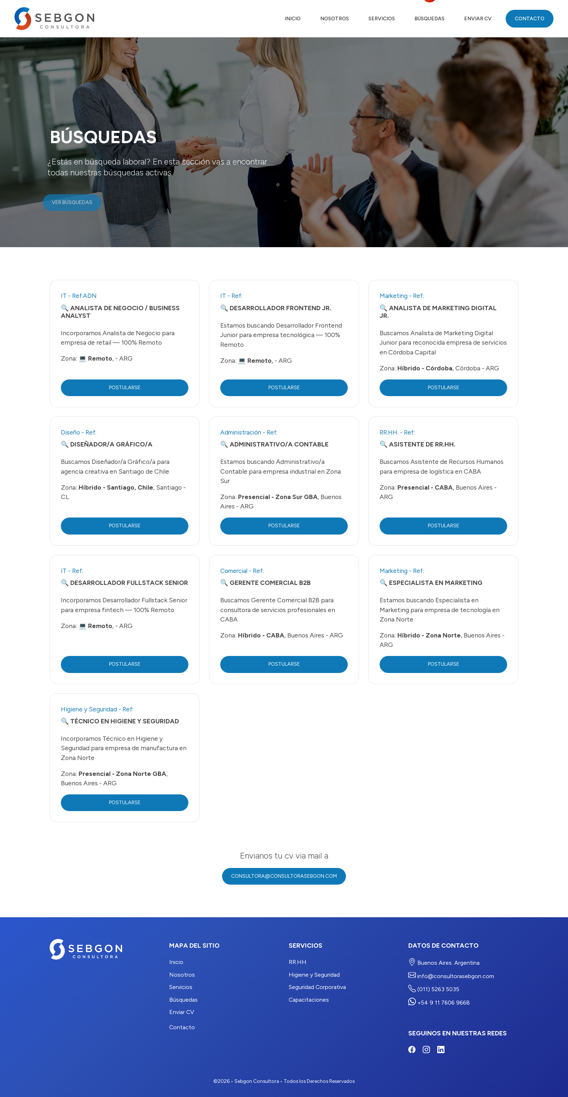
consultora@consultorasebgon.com (284, 876)
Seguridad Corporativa (317, 987)
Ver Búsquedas (66, 202)
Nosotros (334, 19)
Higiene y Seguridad (314, 974)
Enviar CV (478, 19)
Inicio (293, 19)
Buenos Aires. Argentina (444, 962)
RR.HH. (298, 962)
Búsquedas (429, 19)
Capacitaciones (309, 999)
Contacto (529, 19)
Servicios (381, 19)
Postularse (125, 388)
